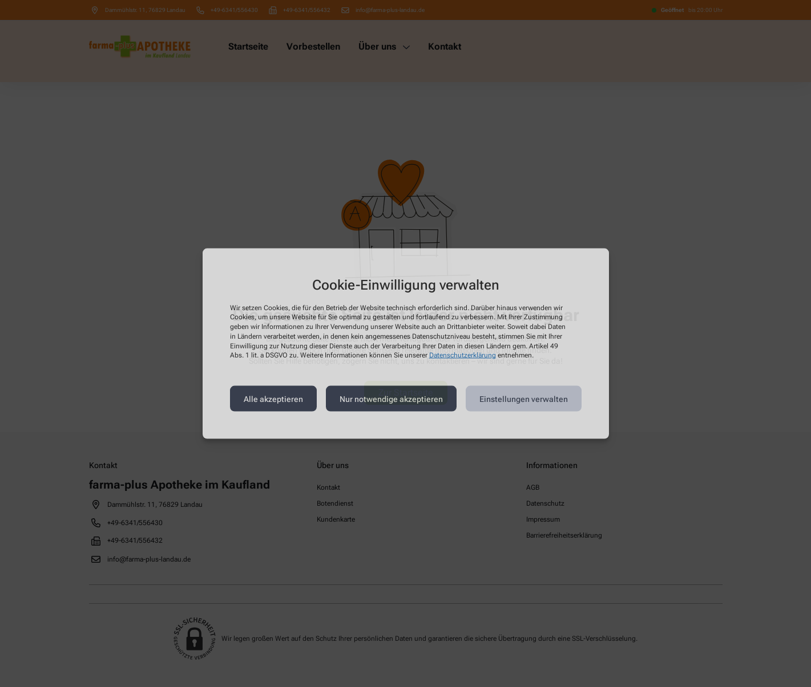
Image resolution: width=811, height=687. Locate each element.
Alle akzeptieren (273, 398)
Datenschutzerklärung (462, 355)
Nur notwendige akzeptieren (391, 398)
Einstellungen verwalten (523, 398)
